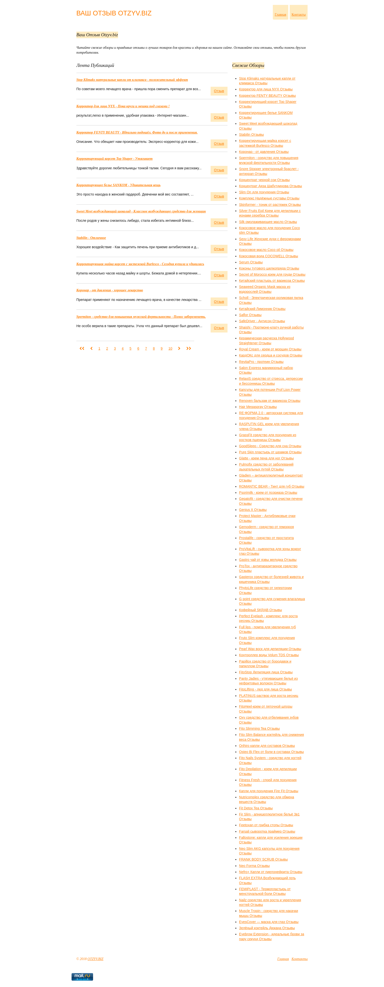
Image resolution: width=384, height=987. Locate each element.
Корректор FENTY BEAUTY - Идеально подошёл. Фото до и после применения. (137, 132)
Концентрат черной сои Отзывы (264, 180)
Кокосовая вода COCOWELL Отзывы (268, 256)
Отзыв (219, 91)
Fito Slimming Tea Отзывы (259, 728)
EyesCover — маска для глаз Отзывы (269, 922)
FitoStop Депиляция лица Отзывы (266, 672)
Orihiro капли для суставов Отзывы (267, 746)
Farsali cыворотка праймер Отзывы (267, 831)
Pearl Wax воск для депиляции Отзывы (270, 649)
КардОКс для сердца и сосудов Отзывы (270, 355)
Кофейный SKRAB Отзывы (260, 610)
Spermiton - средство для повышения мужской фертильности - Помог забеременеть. (141, 317)
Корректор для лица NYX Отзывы (266, 89)
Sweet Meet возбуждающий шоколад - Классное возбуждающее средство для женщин (141, 211)
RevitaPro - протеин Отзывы (261, 362)
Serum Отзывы (251, 262)
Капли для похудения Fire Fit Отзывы (268, 791)
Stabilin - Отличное (91, 238)
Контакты (299, 14)
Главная (280, 14)
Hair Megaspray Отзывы (258, 407)
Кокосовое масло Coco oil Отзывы (266, 250)
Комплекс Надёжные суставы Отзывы (269, 198)
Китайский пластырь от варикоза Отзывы (272, 281)
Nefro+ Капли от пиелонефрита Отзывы (270, 872)
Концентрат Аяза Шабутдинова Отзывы (270, 186)
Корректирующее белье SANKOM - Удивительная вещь (118, 185)
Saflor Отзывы (250, 315)
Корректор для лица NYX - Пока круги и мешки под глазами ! (123, 106)
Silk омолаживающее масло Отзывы (268, 222)
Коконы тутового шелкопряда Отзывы (269, 268)
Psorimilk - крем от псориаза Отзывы (268, 492)
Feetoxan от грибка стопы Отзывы (266, 825)
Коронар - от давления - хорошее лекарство (109, 290)
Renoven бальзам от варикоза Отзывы (269, 401)
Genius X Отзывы (253, 510)
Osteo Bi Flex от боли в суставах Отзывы (271, 752)
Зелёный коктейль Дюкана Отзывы (267, 928)
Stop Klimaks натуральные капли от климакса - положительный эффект (132, 80)
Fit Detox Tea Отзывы (256, 808)
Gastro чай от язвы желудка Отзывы (268, 560)
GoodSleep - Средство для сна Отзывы (270, 446)
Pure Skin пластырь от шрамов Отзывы (270, 452)
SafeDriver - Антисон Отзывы (262, 321)
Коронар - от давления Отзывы (263, 152)
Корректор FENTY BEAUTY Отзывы (267, 96)
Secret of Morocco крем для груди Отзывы (272, 274)
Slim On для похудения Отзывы (264, 192)
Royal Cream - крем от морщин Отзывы (270, 349)
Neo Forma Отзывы (254, 866)
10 (170, 348)
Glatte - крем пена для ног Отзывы (266, 458)
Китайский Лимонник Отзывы (262, 309)
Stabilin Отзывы (251, 134)
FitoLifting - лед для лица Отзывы (265, 689)
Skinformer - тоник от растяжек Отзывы (270, 205)
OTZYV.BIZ (95, 959)
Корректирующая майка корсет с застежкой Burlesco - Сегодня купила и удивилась (140, 264)
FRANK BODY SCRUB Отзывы (263, 859)
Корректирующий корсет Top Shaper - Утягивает (114, 158)
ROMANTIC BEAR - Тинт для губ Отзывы (271, 486)
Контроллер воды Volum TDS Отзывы (269, 655)
